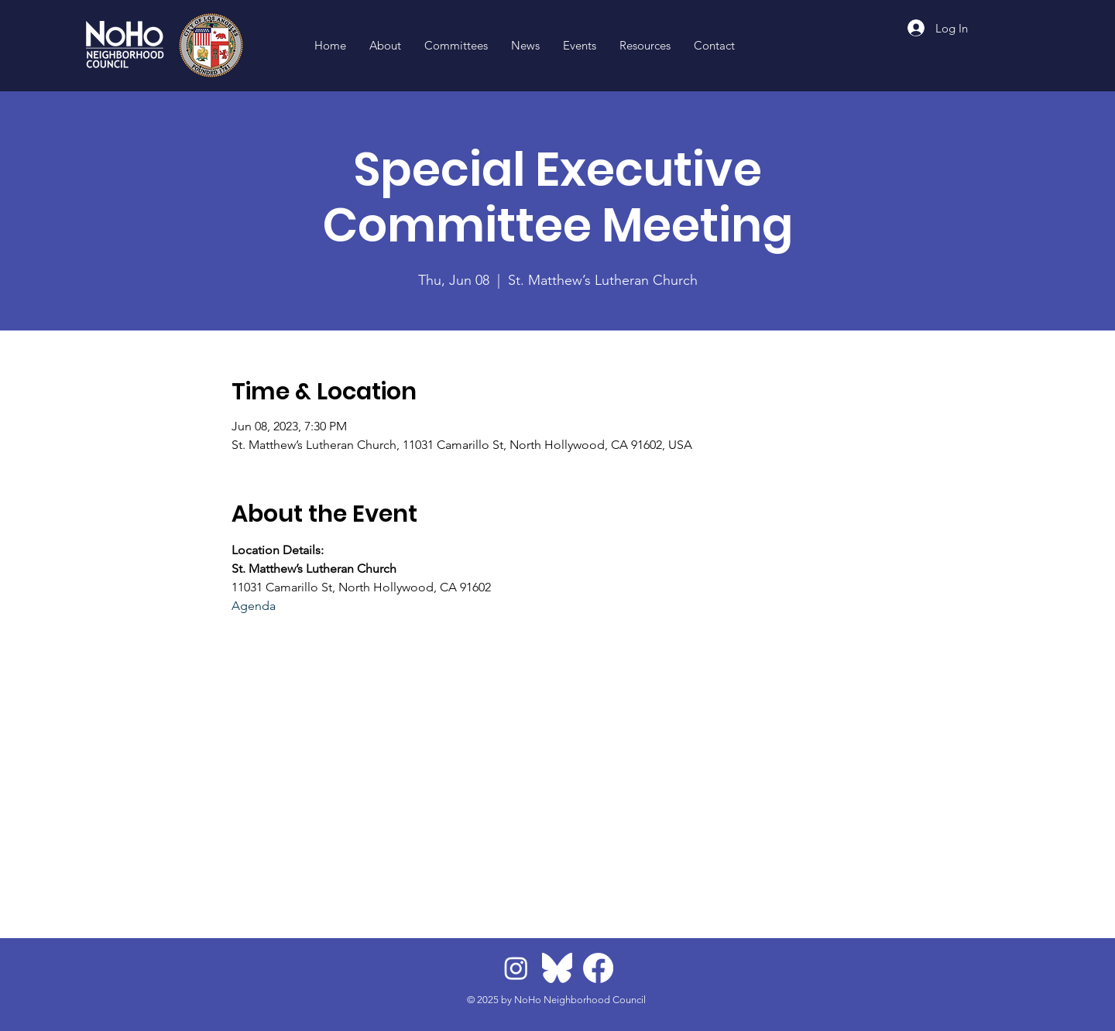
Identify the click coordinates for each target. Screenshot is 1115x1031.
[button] (645, 45)
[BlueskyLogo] (557, 968)
